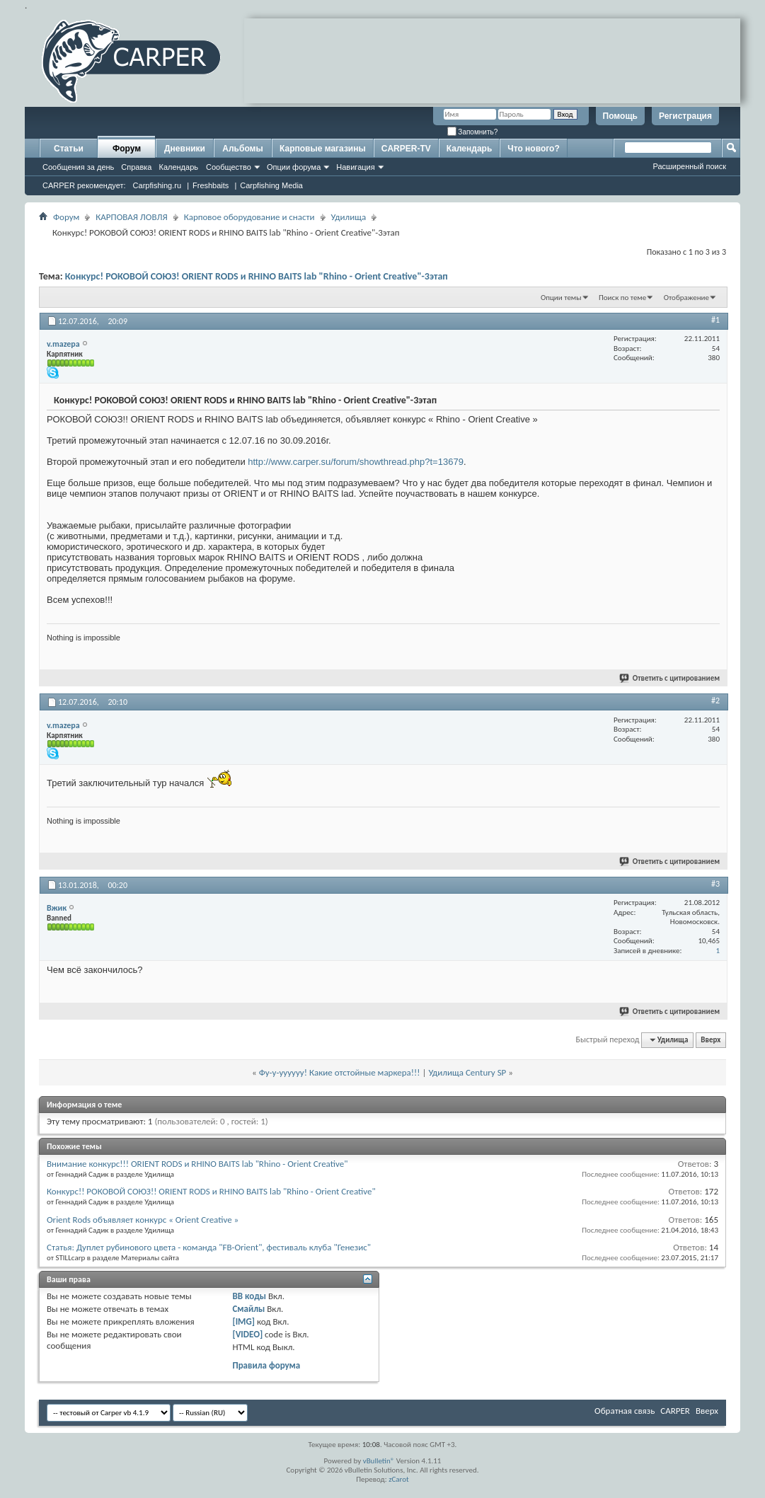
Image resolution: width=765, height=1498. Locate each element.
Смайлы (248, 1308)
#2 (715, 700)
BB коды (249, 1296)
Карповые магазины (323, 149)
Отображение (686, 297)
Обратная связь (624, 1410)
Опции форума (294, 167)
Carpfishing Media (271, 185)
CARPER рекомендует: (84, 185)
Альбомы (242, 149)
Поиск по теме (622, 297)
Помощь (620, 116)
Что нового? (533, 149)
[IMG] (243, 1321)
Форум (127, 149)
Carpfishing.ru (157, 185)
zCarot (399, 1479)
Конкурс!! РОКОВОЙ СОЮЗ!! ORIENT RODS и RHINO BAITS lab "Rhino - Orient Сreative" (211, 1191)
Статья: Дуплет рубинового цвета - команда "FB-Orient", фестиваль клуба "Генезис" (209, 1247)
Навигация (355, 167)
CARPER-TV (406, 149)
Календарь (178, 167)
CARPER (675, 1410)
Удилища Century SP (467, 1072)
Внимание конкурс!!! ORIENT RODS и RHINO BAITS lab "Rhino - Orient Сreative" (197, 1163)
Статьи (69, 149)
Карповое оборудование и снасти (249, 217)
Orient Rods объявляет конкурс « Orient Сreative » (142, 1219)
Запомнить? (472, 132)
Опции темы (561, 297)
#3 (715, 884)
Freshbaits (210, 185)
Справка (136, 167)
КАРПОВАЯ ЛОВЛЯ (131, 217)
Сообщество (228, 167)
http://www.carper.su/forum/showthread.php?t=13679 (356, 461)
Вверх (710, 1039)
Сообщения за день (78, 167)
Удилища (349, 217)
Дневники (184, 149)
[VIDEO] (247, 1334)
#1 (715, 320)
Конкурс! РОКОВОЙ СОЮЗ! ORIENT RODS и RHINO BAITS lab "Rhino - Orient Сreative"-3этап (256, 276)
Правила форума (266, 1365)
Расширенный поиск (689, 166)
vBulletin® (379, 1460)
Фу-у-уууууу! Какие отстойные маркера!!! (339, 1072)
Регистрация (685, 116)
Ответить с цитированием (670, 678)
